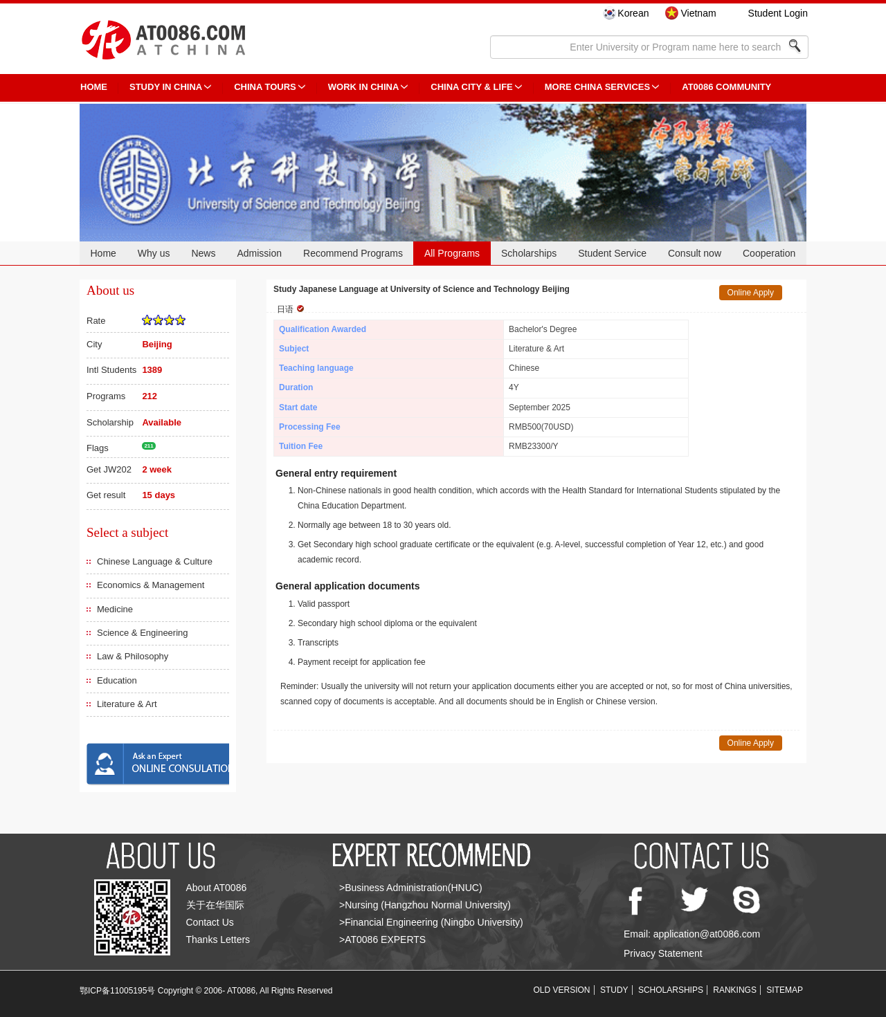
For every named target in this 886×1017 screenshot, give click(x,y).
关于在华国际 (215, 904)
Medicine (115, 609)
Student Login (778, 13)
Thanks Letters (218, 939)
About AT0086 (216, 887)
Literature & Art (127, 704)
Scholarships (529, 253)
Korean (633, 13)
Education (117, 680)
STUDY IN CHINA (165, 87)
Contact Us (210, 922)
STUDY (614, 990)
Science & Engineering (142, 632)
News (203, 253)
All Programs (452, 253)
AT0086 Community (726, 87)
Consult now (694, 253)
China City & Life (471, 87)
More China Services (597, 87)
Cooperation (769, 253)
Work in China (363, 87)
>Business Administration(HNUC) (410, 887)
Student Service (612, 253)
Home (103, 253)
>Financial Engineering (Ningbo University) (431, 922)
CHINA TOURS (265, 87)
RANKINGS (735, 990)
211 (148, 446)
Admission (259, 253)
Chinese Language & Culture (155, 561)
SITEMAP (784, 990)
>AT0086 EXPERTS (382, 939)
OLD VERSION (562, 990)
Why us (154, 253)
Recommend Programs (353, 253)
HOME (93, 87)
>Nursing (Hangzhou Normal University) (425, 904)
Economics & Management (150, 585)
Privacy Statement (663, 953)
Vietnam (698, 13)
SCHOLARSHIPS (670, 990)
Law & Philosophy (132, 656)
